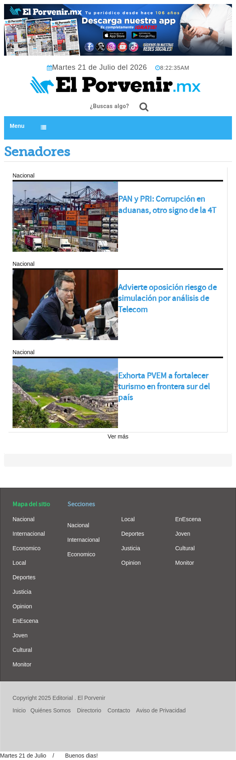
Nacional (23, 519)
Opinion (22, 606)
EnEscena (25, 621)
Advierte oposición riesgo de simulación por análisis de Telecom (167, 298)
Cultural (22, 650)
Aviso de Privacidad (161, 710)
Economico (26, 548)
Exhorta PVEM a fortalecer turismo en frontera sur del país (164, 386)
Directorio (89, 710)
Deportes (24, 577)
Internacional (29, 533)
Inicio (19, 710)
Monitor (22, 664)
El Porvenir (91, 698)
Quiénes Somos (50, 710)
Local (19, 563)
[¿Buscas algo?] (143, 107)
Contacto (118, 710)
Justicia (22, 592)
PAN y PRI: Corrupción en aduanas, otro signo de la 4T (167, 204)
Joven (20, 635)
